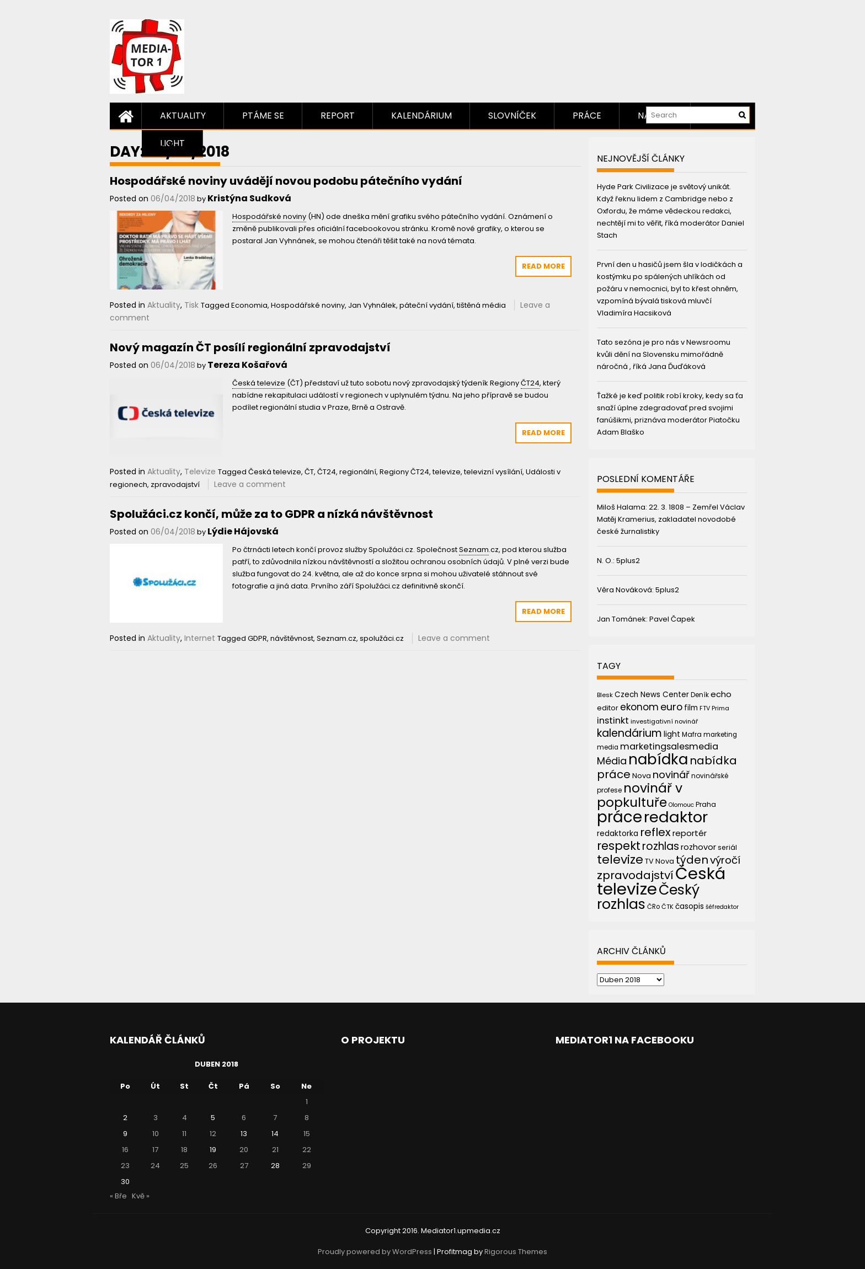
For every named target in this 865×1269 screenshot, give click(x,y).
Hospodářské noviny (308, 305)
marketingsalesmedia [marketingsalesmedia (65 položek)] (669, 746)
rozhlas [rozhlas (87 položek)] (660, 846)
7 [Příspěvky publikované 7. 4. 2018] (275, 1117)
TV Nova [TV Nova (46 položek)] (659, 861)
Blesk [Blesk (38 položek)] (605, 694)
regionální (357, 472)
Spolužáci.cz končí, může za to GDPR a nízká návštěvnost (271, 514)
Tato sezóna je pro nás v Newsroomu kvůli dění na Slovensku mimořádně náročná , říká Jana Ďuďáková (663, 354)
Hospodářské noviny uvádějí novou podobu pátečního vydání (286, 181)
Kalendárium (421, 115)
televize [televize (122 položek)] (620, 859)
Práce (587, 115)
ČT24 (326, 472)
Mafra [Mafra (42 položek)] (692, 734)
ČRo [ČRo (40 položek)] (653, 906)
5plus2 (628, 560)
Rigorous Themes (515, 1251)
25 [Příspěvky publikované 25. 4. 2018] (184, 1165)
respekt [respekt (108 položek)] (618, 846)
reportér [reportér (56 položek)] (689, 833)
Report (338, 115)
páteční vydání (426, 305)
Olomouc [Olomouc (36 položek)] (681, 805)
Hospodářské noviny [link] (269, 216)
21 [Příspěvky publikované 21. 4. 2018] (275, 1149)
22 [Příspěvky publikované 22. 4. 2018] (306, 1149)
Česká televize (274, 472)
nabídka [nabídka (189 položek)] (658, 759)
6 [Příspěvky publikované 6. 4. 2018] (244, 1117)
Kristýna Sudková (249, 198)
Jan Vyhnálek (372, 305)
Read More (543, 266)
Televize (200, 471)
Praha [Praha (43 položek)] (706, 804)
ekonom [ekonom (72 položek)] (639, 707)
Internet (199, 638)
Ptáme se (263, 115)
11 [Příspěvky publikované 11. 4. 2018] (184, 1133)
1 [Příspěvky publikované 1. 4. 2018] (307, 1101)
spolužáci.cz (382, 638)
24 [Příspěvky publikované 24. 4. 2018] (155, 1165)
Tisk (191, 304)
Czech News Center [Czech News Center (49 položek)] (652, 694)
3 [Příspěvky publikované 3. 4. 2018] (155, 1117)
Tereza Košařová (247, 364)
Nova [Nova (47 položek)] (641, 775)
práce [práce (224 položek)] (619, 817)
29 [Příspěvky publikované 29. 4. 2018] (306, 1165)
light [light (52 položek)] (672, 734)
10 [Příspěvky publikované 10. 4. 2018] (155, 1133)
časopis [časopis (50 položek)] (689, 906)
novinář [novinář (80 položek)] (671, 774)
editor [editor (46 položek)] (607, 708)
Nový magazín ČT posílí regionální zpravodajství (250, 347)
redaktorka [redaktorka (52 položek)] (617, 833)
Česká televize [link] (258, 383)
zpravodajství (175, 484)
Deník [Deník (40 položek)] (700, 694)
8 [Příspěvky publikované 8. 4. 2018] (307, 1117)
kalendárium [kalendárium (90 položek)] (629, 733)
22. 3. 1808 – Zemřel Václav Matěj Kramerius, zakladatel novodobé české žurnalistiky (671, 519)
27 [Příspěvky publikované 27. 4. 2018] (244, 1165)
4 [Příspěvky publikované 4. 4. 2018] (184, 1117)
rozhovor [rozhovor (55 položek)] (698, 847)
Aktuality (183, 115)
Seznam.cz (336, 638)
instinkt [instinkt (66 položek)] (613, 720)
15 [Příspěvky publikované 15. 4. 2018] (306, 1133)
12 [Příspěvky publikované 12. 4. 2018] (213, 1133)
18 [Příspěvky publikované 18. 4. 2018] (184, 1149)
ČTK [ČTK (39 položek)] (667, 906)
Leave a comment (250, 484)
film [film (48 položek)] (691, 708)
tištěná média (481, 305)
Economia (249, 305)
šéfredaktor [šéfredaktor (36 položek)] (722, 907)
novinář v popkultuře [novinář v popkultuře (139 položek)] (639, 795)
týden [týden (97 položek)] (692, 860)
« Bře (118, 1196)
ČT (309, 472)
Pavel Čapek (672, 619)
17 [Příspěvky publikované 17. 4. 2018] (155, 1149)
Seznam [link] (474, 549)
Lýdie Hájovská (243, 531)
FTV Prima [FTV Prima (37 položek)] (714, 708)
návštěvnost (291, 638)
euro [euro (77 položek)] (671, 707)
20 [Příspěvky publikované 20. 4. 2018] (243, 1149)
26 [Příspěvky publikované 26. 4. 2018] (213, 1165)
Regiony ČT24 (404, 472)
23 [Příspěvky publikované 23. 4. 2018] (125, 1165)
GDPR (257, 638)
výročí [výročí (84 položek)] (725, 860)
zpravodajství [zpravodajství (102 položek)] (635, 875)
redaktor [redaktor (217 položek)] (676, 817)
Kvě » (140, 1196)
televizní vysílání (493, 472)
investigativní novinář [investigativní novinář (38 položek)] (664, 721)
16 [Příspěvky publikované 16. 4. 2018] (125, 1149)
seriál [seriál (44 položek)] (727, 847)
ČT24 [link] (530, 383)
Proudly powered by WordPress (375, 1251)
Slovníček (512, 115)
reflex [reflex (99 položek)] (655, 832)
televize (446, 472)
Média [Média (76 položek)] (612, 761)
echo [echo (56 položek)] (721, 694)
